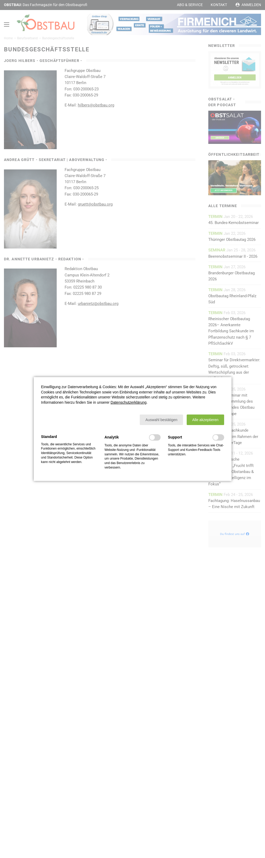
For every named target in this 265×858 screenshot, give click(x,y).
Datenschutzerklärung (128, 402)
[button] (161, 420)
